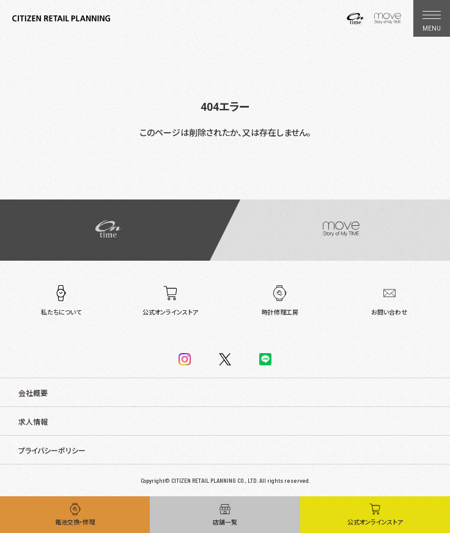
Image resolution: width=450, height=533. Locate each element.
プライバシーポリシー (52, 451)
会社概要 (33, 393)
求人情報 (33, 422)
